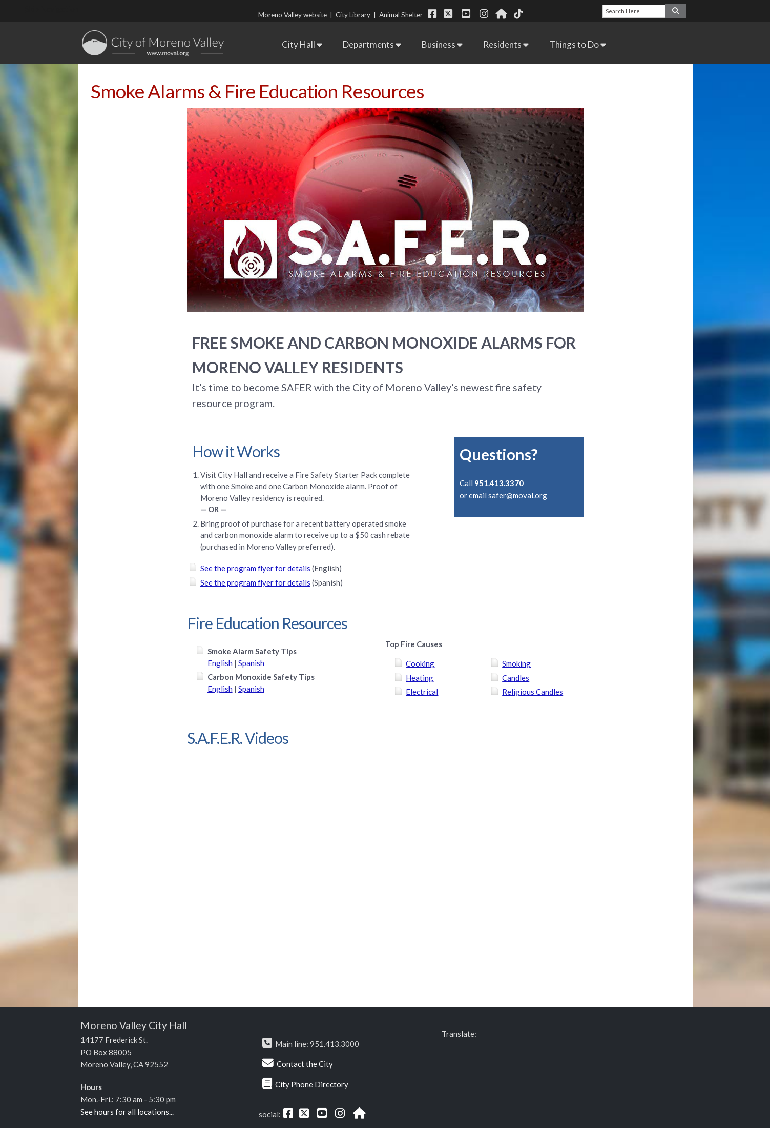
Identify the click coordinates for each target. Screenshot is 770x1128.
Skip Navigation (52, 8)
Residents (506, 44)
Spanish (251, 663)
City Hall (302, 44)
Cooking (420, 663)
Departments (372, 44)
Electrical (422, 691)
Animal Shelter (402, 15)
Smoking (516, 663)
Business (442, 44)
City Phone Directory (311, 1084)
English (220, 663)
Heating (419, 677)
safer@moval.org (517, 495)
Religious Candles (532, 691)
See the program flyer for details (255, 568)
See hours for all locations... (127, 1111)
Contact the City (305, 1064)
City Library (353, 15)
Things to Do (577, 44)
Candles (515, 677)
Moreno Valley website (292, 15)
